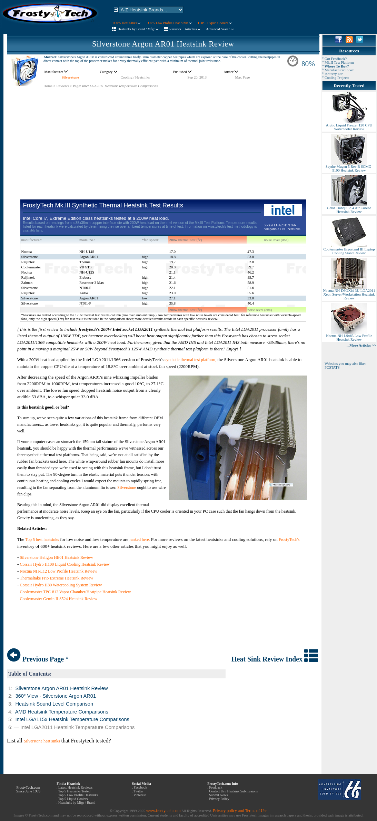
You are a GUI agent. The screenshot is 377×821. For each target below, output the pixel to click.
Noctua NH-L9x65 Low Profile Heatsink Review (349, 336)
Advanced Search (220, 29)
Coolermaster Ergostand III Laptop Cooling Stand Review (349, 249)
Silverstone (70, 77)
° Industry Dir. (332, 74)
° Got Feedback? (334, 59)
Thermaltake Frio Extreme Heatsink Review (56, 578)
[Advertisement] (163, 136)
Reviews (62, 86)
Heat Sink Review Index (274, 659)
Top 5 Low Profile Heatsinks (78, 795)
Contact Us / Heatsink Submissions (233, 791)
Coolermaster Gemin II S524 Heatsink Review (58, 598)
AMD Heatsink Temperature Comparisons (61, 712)
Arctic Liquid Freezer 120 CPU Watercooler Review (349, 125)
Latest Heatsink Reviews (75, 787)
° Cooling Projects (335, 78)
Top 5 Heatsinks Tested (74, 791)
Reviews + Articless (185, 29)
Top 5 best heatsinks (42, 539)
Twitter (138, 791)
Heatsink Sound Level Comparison (54, 704)
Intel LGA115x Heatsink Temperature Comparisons (72, 719)
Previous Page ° (37, 659)
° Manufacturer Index (338, 70)
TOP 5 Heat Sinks (126, 23)
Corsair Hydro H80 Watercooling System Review (61, 585)
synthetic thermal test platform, (190, 359)
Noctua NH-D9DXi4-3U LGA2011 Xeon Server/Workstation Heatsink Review (349, 293)
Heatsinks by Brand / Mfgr (138, 29)
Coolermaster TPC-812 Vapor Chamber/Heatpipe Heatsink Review (75, 591)
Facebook (140, 787)
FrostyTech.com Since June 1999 (28, 789)
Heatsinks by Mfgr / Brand (76, 802)
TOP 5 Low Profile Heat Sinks (169, 23)
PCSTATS (332, 367)
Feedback (215, 787)
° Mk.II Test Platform (338, 62)
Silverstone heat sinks (42, 741)
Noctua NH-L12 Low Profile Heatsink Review (58, 571)
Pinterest (140, 795)
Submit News (218, 795)
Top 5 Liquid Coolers (73, 799)
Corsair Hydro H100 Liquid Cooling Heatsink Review (65, 564)
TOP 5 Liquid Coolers (214, 23)
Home (47, 86)
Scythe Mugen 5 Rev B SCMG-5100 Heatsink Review (349, 167)
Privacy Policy (219, 799)
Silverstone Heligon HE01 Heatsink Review (56, 557)
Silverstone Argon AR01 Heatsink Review (163, 44)
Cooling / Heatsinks (135, 77)
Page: (77, 86)
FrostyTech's (289, 539)
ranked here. (139, 539)
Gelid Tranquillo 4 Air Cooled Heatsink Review (349, 208)
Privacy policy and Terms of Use (240, 810)
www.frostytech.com (163, 810)
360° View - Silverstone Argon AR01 (55, 696)
